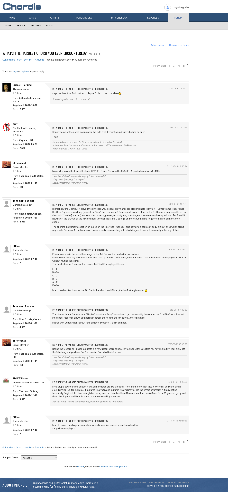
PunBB (80, 466)
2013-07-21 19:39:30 (177, 381)
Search (21, 25)
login (15, 71)
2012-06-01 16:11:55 (177, 127)
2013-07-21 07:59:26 (177, 344)
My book (119, 17)
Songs (32, 17)
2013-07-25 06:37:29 (177, 420)
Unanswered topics (179, 45)
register (25, 71)
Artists (54, 17)
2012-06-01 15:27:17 (178, 88)
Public (84, 17)
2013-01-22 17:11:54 (178, 204)
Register (36, 25)
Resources (152, 17)
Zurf (15, 124)
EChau (16, 246)
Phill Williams (20, 378)
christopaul (19, 163)
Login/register (181, 7)
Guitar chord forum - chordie (17, 59)
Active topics (157, 45)
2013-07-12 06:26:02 (177, 249)
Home (12, 17)
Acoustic (39, 59)
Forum (178, 17)
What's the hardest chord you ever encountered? (44, 53)
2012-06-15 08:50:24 (177, 166)
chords (185, 486)
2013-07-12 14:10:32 (177, 309)
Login (49, 25)
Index (8, 25)
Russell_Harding (22, 85)
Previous (159, 66)
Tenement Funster (23, 200)
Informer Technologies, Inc (113, 466)
